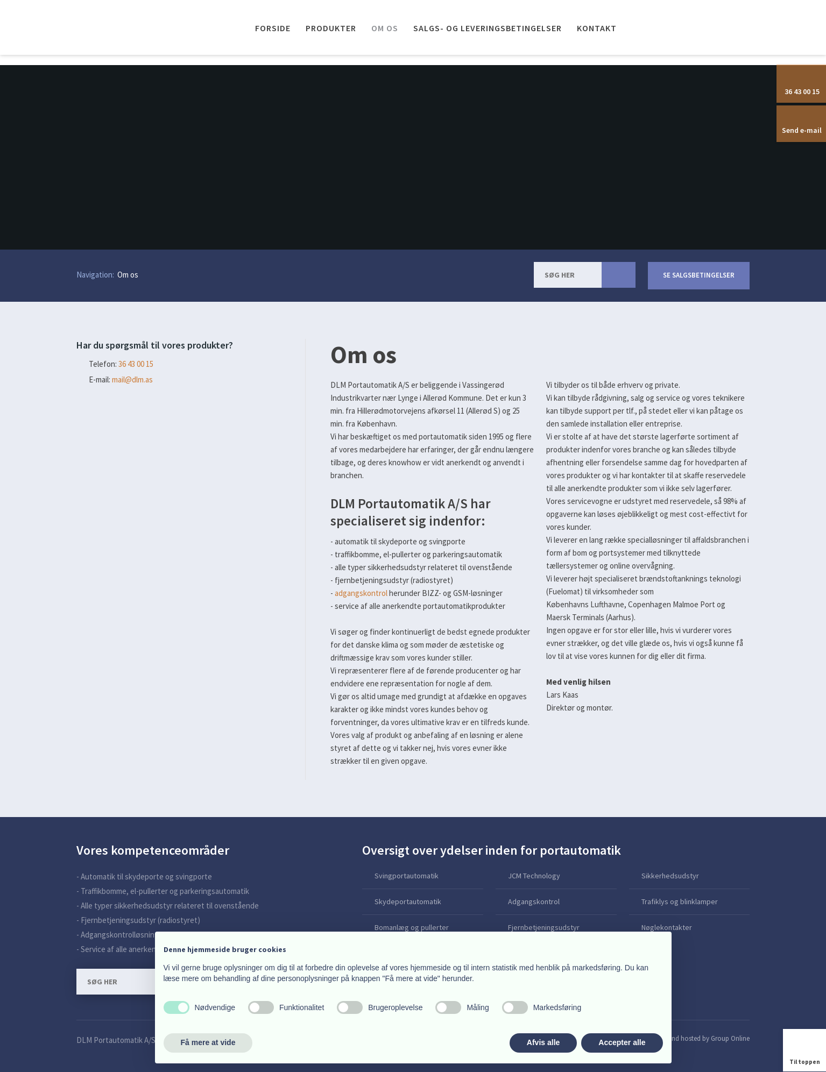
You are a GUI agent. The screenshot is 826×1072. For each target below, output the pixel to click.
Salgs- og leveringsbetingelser (487, 28)
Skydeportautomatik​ (408, 901)
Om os (384, 28)
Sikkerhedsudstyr (670, 876)
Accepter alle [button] (621, 1042)
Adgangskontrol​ (534, 901)
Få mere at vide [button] (208, 1042)
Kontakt (597, 28)
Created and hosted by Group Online (697, 1038)
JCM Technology (534, 876)
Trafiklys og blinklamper (679, 901)
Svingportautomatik (407, 876)
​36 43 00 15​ (135, 364)
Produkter (331, 28)
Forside (273, 28)
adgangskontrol (361, 593)
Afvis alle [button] (543, 1042)
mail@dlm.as (132, 379)
